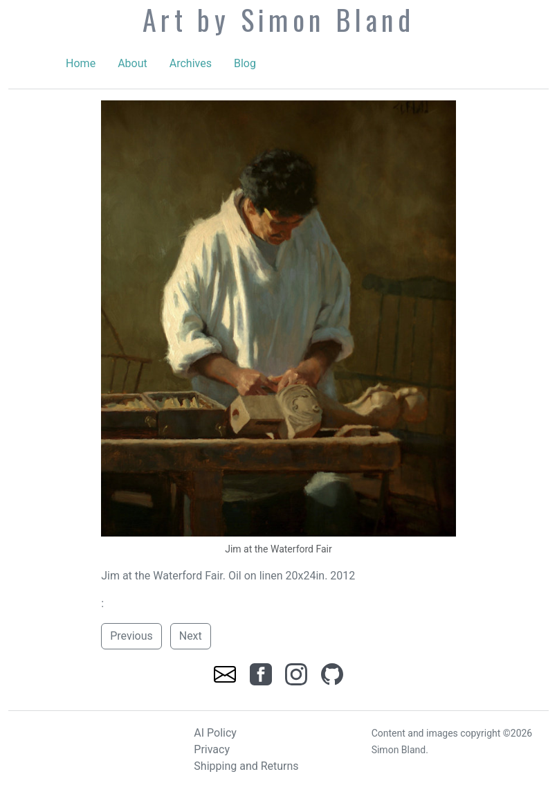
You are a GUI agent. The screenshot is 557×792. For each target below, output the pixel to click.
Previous (131, 635)
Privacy (212, 749)
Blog (245, 63)
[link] (226, 673)
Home (80, 63)
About (132, 63)
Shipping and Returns (246, 766)
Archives (191, 63)
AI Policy (215, 732)
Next (190, 635)
